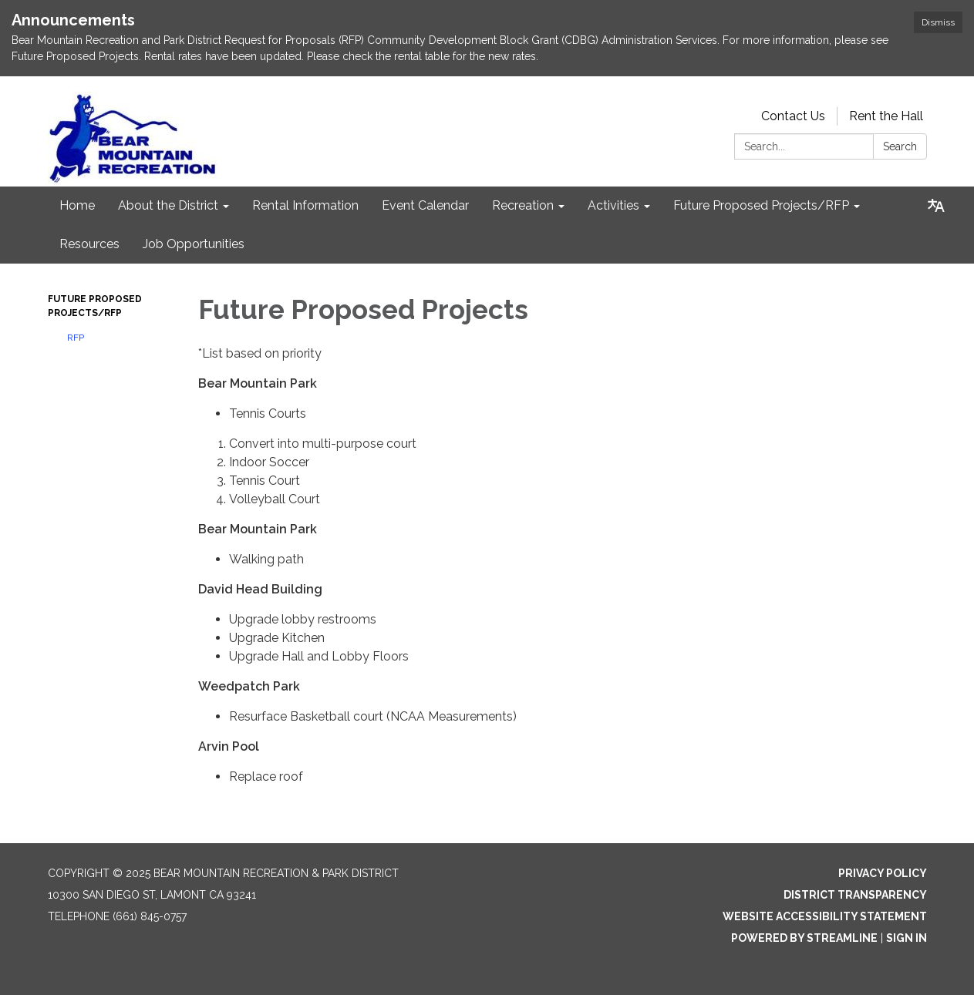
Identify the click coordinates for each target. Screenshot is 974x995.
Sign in (906, 938)
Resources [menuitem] (89, 244)
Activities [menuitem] (613, 205)
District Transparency (855, 895)
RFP (75, 337)
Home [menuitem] (77, 205)
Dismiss (938, 22)
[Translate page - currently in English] (936, 206)
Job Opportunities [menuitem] (193, 244)
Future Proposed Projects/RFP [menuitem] (761, 205)
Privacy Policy (882, 873)
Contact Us (793, 116)
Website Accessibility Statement (825, 916)
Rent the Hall (886, 116)
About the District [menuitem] (168, 205)
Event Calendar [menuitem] (425, 205)
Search (900, 146)
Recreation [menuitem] (523, 205)
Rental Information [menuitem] (305, 205)
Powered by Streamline (804, 938)
